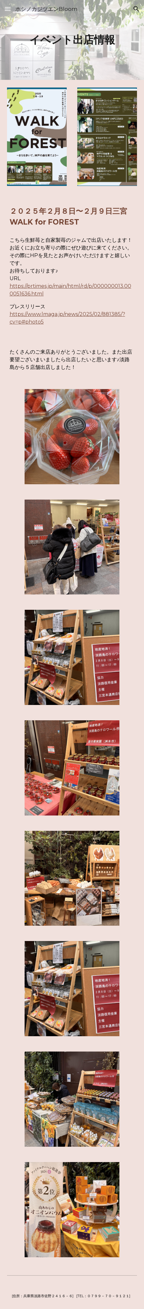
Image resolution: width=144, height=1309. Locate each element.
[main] (72, 40)
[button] (7, 9)
